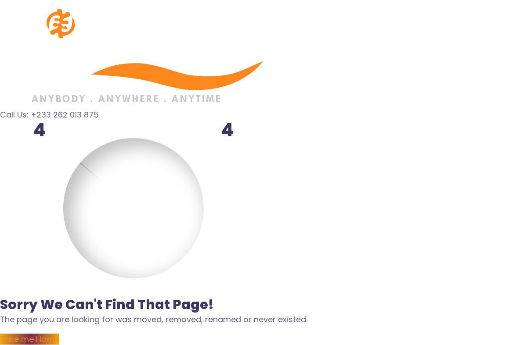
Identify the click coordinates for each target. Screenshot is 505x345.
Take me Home (29, 339)
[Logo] (134, 5)
